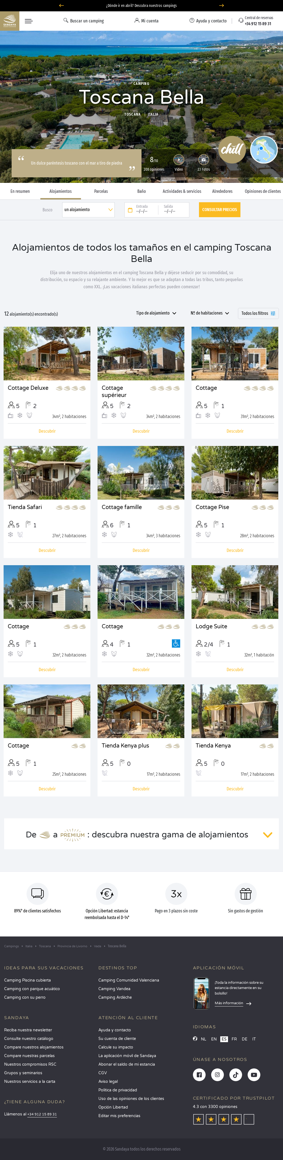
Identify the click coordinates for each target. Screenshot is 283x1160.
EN (214, 1039)
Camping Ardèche (115, 997)
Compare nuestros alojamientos (34, 1047)
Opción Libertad (113, 1107)
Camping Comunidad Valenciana (128, 980)
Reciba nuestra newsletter (28, 1030)
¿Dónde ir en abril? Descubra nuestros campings (141, 5)
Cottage (206, 388)
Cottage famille (122, 507)
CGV (102, 1073)
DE (244, 1039)
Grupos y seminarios (23, 1073)
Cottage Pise (212, 507)
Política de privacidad (117, 1090)
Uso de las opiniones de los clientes (131, 1098)
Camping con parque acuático (32, 989)
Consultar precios (219, 209)
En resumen (20, 191)
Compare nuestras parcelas (29, 1055)
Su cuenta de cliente (117, 1038)
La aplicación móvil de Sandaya (127, 1055)
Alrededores (222, 191)
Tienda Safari (25, 507)
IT (254, 1039)
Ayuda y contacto (114, 1030)
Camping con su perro (25, 997)
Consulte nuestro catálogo (28, 1038)
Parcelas (101, 191)
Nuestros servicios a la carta (29, 1081)
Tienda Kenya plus (125, 746)
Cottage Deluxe (28, 388)
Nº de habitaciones (206, 313)
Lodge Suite (211, 626)
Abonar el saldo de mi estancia (126, 1064)
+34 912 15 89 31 (42, 1114)
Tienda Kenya (213, 746)
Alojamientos (60, 191)
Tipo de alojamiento (153, 313)
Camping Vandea (114, 989)
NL (203, 1039)
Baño (141, 191)
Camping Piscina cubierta (27, 980)
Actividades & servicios (182, 191)
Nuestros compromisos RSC (30, 1064)
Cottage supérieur (114, 392)
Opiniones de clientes (263, 191)
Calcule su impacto (115, 1047)
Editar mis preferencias (119, 1116)
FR (234, 1039)
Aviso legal (108, 1081)
